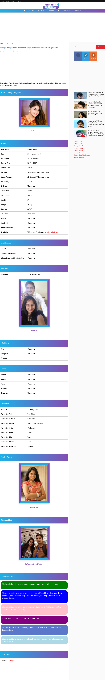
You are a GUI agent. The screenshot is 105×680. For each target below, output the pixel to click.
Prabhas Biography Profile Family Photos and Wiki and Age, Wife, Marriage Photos (96, 94)
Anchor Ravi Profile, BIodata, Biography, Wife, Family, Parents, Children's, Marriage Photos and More (96, 133)
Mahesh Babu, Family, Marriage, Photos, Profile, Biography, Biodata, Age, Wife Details (95, 104)
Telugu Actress (78, 143)
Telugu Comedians (79, 146)
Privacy (13, 1)
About (2, 1)
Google (11, 660)
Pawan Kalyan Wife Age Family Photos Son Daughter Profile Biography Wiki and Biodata (96, 123)
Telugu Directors (79, 153)
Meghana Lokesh (51, 232)
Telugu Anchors (78, 148)
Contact (7, 1)
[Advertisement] (52, 27)
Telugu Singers (78, 150)
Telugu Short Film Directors (82, 155)
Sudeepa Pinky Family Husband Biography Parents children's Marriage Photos (29, 48)
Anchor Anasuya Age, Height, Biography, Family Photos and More (95, 113)
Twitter (86, 56)
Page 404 (19, 1)
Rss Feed (93, 56)
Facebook (78, 56)
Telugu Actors (78, 141)
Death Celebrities (79, 157)
